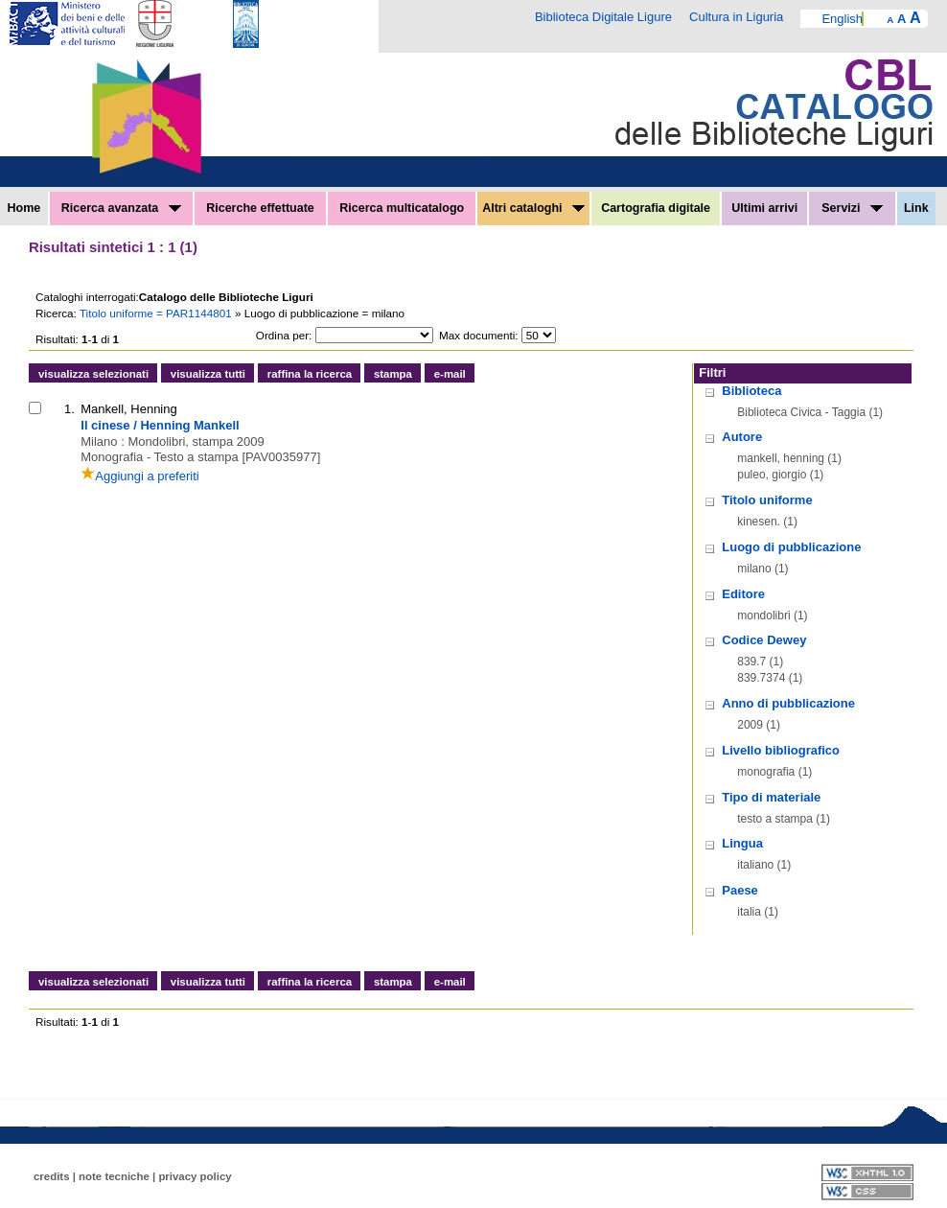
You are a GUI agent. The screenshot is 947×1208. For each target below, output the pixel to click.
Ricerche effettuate (260, 208)
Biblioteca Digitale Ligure (603, 17)
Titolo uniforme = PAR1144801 (157, 313)
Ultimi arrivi (764, 208)
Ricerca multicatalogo (401, 208)
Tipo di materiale (771, 797)
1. (69, 409)
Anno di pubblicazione (788, 703)
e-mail (450, 374)
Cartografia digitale (655, 208)
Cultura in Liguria (736, 17)
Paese (740, 890)
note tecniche (114, 1176)
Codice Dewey (764, 640)
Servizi (852, 208)
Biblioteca (751, 390)
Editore (743, 594)
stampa (393, 374)
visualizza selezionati (93, 374)
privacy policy (194, 1176)
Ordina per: (284, 335)
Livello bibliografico (781, 750)
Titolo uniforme (767, 500)
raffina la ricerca (309, 374)
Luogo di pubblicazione (791, 547)
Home (24, 208)
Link (916, 208)
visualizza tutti (208, 374)
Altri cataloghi (533, 208)
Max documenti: (479, 335)
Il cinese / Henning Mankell (160, 425)
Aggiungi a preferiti (139, 476)
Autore (742, 437)
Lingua (742, 843)
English (842, 19)
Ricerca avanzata (121, 208)
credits (52, 1176)
